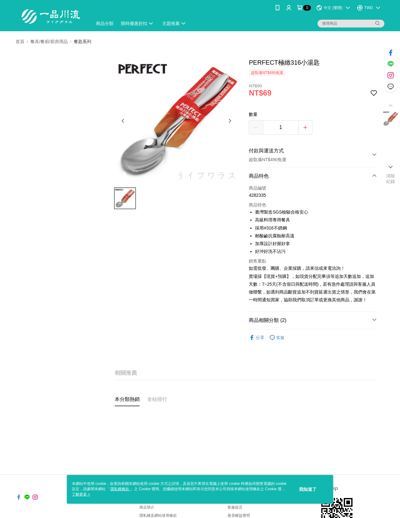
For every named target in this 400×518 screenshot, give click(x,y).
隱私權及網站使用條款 (158, 515)
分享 (256, 337)
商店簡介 (146, 507)
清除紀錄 (390, 178)
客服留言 (235, 507)
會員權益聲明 (239, 515)
